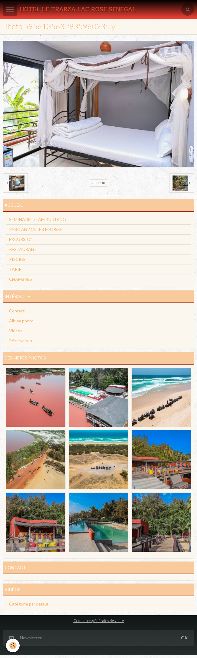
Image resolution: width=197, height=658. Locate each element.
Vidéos (15, 330)
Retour (98, 183)
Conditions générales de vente (98, 620)
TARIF (15, 269)
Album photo (21, 320)
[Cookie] (13, 645)
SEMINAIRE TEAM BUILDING (37, 219)
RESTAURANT (23, 249)
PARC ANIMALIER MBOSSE (35, 229)
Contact (17, 310)
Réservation (20, 340)
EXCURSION (21, 239)
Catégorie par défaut (29, 603)
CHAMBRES (20, 279)
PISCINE (17, 259)
